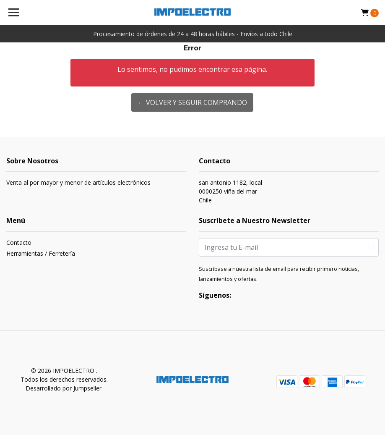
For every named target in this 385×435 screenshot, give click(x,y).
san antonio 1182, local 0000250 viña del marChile (230, 191)
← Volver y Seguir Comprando (192, 102)
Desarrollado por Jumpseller (63, 388)
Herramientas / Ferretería (40, 253)
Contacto (18, 242)
